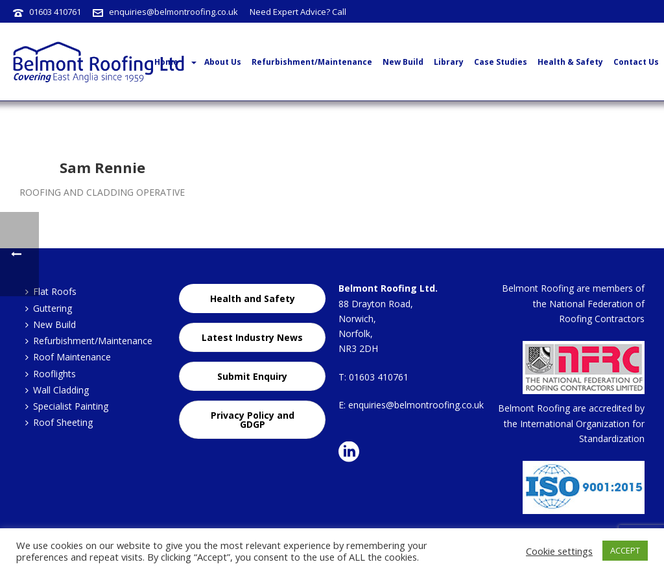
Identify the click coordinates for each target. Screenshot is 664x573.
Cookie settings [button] (559, 551)
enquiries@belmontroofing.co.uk (173, 12)
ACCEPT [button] (625, 550)
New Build (403, 61)
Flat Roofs (51, 291)
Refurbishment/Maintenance (312, 61)
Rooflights (50, 374)
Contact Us (636, 61)
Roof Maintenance (68, 357)
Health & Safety (570, 61)
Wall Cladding (57, 390)
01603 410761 (55, 12)
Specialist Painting (66, 406)
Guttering (48, 308)
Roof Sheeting (59, 422)
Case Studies (500, 61)
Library (449, 61)
